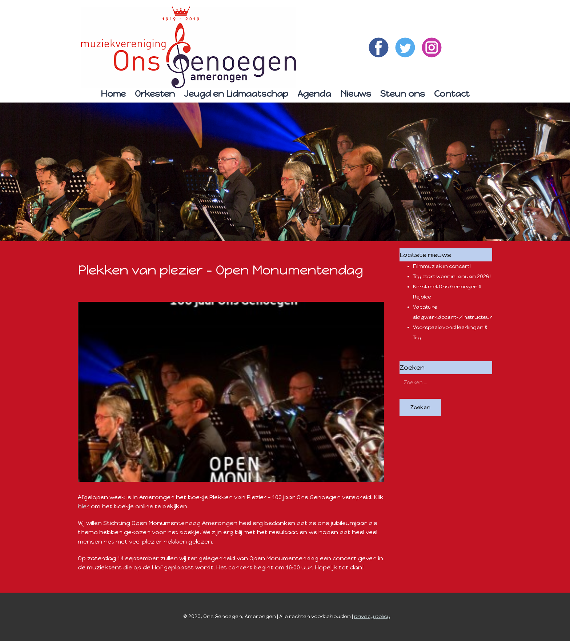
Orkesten (155, 93)
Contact (452, 93)
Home (113, 93)
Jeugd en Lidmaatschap (236, 93)
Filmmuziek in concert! (442, 266)
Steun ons (402, 93)
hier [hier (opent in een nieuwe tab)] (83, 506)
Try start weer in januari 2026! (452, 276)
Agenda (314, 93)
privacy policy (372, 616)
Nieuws (355, 93)
